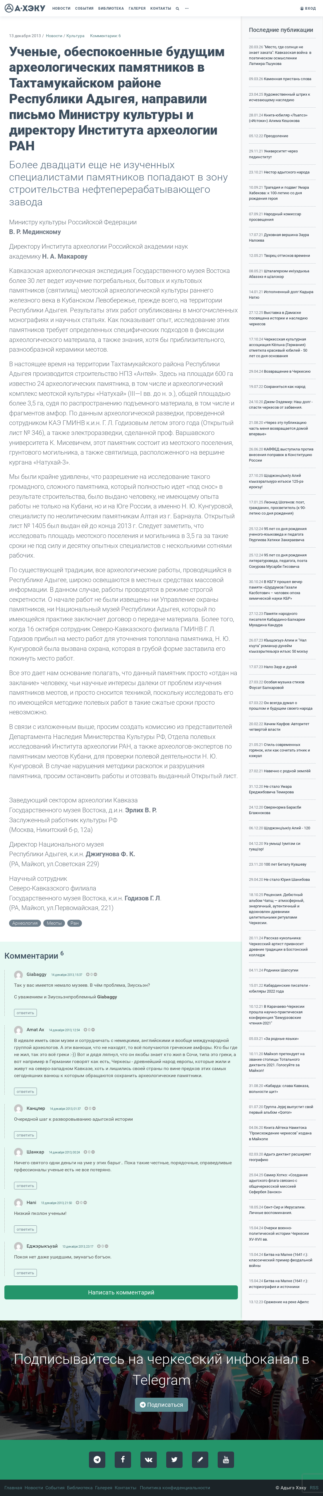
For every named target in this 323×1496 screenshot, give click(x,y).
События (55, 1487)
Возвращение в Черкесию (287, 371)
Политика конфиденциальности (175, 1487)
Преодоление (276, 136)
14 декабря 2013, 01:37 (65, 1109)
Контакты (125, 1487)
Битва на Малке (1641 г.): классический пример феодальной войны (280, 1260)
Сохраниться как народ (284, 386)
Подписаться (161, 1404)
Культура (75, 35)
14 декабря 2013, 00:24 (64, 1152)
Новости (54, 35)
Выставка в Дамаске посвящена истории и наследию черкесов (278, 318)
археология (25, 923)
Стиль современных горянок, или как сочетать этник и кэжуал (279, 750)
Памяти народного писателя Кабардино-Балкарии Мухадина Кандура (277, 619)
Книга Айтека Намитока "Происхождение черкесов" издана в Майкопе (280, 1133)
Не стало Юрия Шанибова (287, 879)
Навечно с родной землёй (287, 771)
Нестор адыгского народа (287, 172)
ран (75, 923)
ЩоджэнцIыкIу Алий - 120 (287, 828)
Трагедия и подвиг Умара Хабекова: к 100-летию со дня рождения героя (279, 193)
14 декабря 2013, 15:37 (66, 975)
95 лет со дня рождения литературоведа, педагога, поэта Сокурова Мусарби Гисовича (278, 560)
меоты (54, 923)
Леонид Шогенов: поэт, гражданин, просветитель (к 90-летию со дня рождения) (277, 507)
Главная (13, 1487)
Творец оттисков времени (287, 255)
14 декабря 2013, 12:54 (64, 1030)
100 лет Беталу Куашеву (285, 864)
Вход (308, 8)
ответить (25, 1012)
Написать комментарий (121, 1292)
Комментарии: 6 (105, 35)
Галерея (103, 1487)
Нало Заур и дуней (280, 667)
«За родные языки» (281, 1038)
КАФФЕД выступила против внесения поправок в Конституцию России (281, 454)
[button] (178, 8)
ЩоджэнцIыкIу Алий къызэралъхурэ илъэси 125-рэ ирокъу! (276, 481)
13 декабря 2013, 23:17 (77, 1247)
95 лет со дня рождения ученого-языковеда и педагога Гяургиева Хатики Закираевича (278, 534)
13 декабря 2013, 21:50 (56, 1203)
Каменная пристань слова (287, 79)
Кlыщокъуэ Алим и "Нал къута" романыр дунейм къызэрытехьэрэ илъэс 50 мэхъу (278, 646)
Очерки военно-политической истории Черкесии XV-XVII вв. (279, 1233)
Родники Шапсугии (281, 970)
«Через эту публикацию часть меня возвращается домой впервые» (278, 428)
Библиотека (80, 1487)
